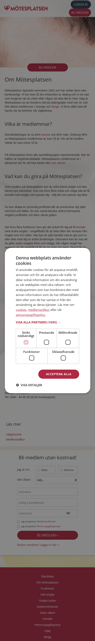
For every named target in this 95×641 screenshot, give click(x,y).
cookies (21, 310)
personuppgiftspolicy (30, 315)
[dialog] (47, 320)
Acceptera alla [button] (59, 374)
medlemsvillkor (39, 310)
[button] (47, 322)
